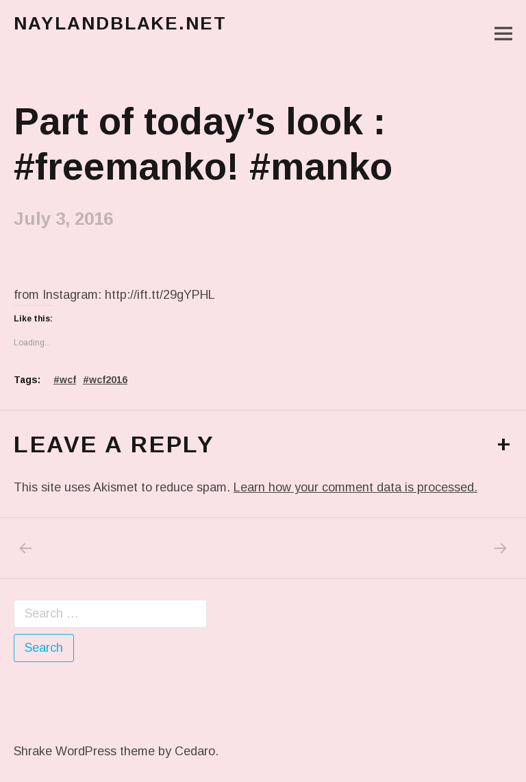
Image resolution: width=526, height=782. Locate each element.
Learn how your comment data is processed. (355, 487)
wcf (68, 379)
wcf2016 (108, 379)
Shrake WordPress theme (84, 751)
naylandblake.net (120, 23)
